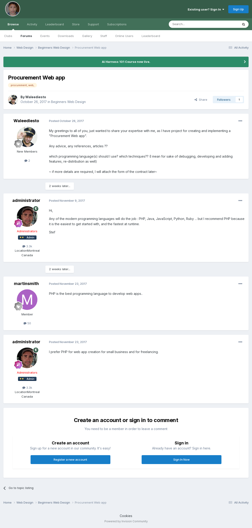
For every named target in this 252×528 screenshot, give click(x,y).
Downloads (66, 36)
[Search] (192, 24)
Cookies (126, 516)
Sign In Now (181, 459)
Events (45, 36)
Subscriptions (117, 24)
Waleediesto (35, 97)
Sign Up (238, 9)
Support (93, 24)
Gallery (87, 36)
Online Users (124, 36)
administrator (26, 200)
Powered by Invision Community (126, 521)
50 (27, 323)
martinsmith (26, 283)
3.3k (27, 246)
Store (76, 24)
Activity (32, 24)
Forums (26, 36)
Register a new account (70, 459)
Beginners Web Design (68, 102)
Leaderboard (151, 36)
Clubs (8, 36)
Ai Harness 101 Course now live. (126, 61)
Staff (103, 36)
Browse (13, 26)
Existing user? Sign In (206, 9)
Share (201, 99)
